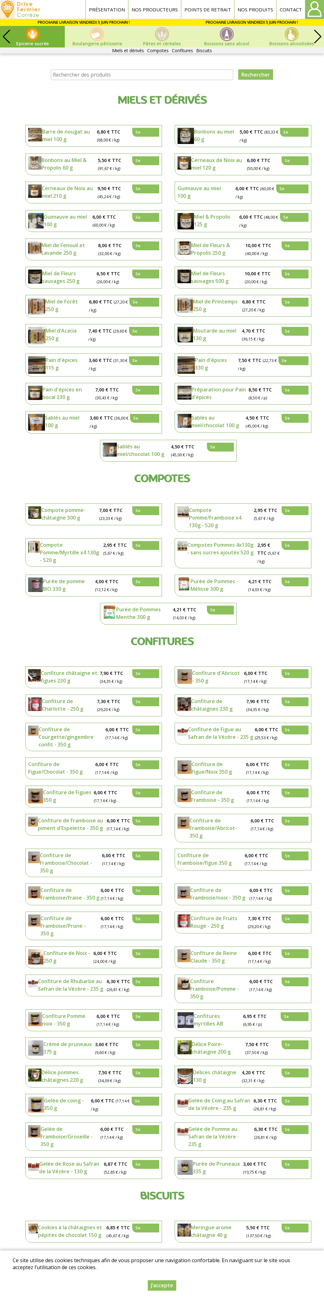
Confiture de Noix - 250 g (66, 957)
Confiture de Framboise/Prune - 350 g (63, 926)
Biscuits (204, 50)
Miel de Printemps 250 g (215, 305)
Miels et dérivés (128, 50)
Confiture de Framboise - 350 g (212, 796)
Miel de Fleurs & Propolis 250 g (210, 249)
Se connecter (145, 133)
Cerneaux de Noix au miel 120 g (216, 164)
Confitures (182, 50)
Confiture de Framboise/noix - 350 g (217, 894)
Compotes (158, 50)
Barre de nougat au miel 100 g (66, 135)
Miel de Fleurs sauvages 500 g (209, 277)
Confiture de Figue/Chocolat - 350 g (55, 768)
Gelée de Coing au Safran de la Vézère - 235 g (219, 1104)
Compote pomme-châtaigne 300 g (63, 514)
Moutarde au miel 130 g (214, 334)
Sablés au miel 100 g (62, 421)
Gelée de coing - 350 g (64, 1104)
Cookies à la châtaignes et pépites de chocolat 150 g (70, 1231)
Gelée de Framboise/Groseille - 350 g (66, 1137)
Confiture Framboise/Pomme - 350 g (214, 989)
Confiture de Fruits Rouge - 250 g (213, 922)
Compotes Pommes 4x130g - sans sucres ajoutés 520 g (220, 548)
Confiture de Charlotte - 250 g (62, 705)
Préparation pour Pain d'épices (218, 393)
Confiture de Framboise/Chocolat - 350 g (66, 863)
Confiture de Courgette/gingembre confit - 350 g (66, 737)
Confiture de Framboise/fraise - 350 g (69, 894)
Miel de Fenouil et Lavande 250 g (63, 249)
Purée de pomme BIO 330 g (64, 585)
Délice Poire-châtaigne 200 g (211, 1048)
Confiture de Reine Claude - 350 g (213, 957)
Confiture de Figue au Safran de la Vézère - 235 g (220, 733)
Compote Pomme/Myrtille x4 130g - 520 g (69, 552)
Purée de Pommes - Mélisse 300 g (214, 585)
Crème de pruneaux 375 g (67, 1048)
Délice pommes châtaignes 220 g (62, 1076)
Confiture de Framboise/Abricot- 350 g (213, 828)
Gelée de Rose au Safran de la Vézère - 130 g (69, 1167)
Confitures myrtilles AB (208, 1020)
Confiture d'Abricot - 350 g (216, 677)
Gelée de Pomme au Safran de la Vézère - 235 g (213, 1137)
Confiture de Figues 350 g (67, 796)
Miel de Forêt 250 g (61, 305)
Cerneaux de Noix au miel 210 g (67, 192)
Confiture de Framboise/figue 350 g (205, 859)
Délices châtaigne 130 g (214, 1076)
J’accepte (162, 1285)
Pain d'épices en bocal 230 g (62, 393)
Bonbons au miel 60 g (214, 135)
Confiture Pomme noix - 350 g (63, 1020)
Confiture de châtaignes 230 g (212, 705)
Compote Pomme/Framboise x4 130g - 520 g (215, 518)
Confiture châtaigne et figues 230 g (69, 677)
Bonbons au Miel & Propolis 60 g (64, 164)
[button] (317, 36)
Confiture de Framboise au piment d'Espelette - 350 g (70, 824)
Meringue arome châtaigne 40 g (211, 1231)
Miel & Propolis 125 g (212, 220)
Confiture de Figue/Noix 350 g (211, 768)
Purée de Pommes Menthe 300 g (138, 613)
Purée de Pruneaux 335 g (216, 1167)
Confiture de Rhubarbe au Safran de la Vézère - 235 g (70, 985)
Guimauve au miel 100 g (199, 192)
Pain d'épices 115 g (62, 364)
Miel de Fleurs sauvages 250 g (60, 277)
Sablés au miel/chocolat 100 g (215, 421)
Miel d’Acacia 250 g (61, 334)
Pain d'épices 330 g (211, 364)
